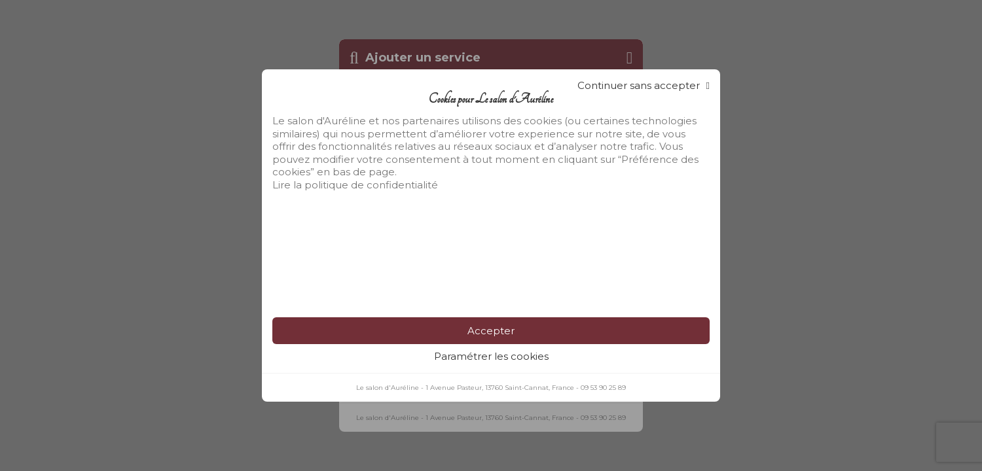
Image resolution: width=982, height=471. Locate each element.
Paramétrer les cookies (491, 356)
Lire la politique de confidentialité (355, 185)
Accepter (491, 330)
